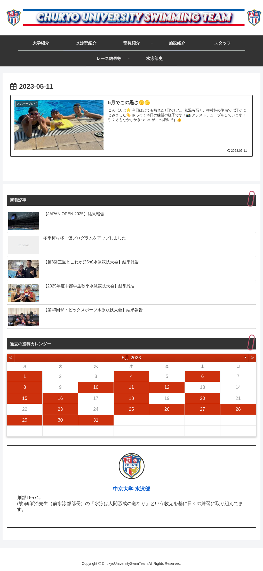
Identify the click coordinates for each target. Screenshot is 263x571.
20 (202, 398)
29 (24, 420)
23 (60, 409)
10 (95, 387)
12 (167, 387)
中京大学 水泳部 (131, 489)
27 (202, 409)
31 (95, 420)
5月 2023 (131, 357)
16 (60, 398)
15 (24, 398)
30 (60, 420)
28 (238, 409)
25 (131, 409)
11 (131, 387)
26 (167, 409)
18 (131, 398)
